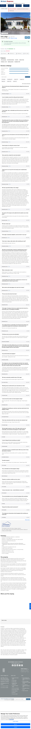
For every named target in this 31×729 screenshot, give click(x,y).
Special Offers (10, 5)
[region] (15, 720)
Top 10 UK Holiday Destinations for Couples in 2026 (26, 682)
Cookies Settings (15, 721)
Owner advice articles (15, 689)
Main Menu (3, 5)
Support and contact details (15, 678)
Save (26, 37)
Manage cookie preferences (14, 684)
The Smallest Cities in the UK (25, 689)
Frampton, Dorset (9, 38)
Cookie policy (14, 681)
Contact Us (26, 5)
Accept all (15, 727)
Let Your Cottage (19, 5)
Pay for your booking (15, 688)
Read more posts (25, 690)
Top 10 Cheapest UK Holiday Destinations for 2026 (26, 678)
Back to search (4, 8)
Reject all (15, 724)
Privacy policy (14, 680)
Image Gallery (5, 33)
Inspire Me (13, 692)
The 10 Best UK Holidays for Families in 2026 (26, 685)
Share (28, 37)
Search (27, 76)
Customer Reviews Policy (15, 686)
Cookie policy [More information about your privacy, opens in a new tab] (11, 719)
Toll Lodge (4, 36)
